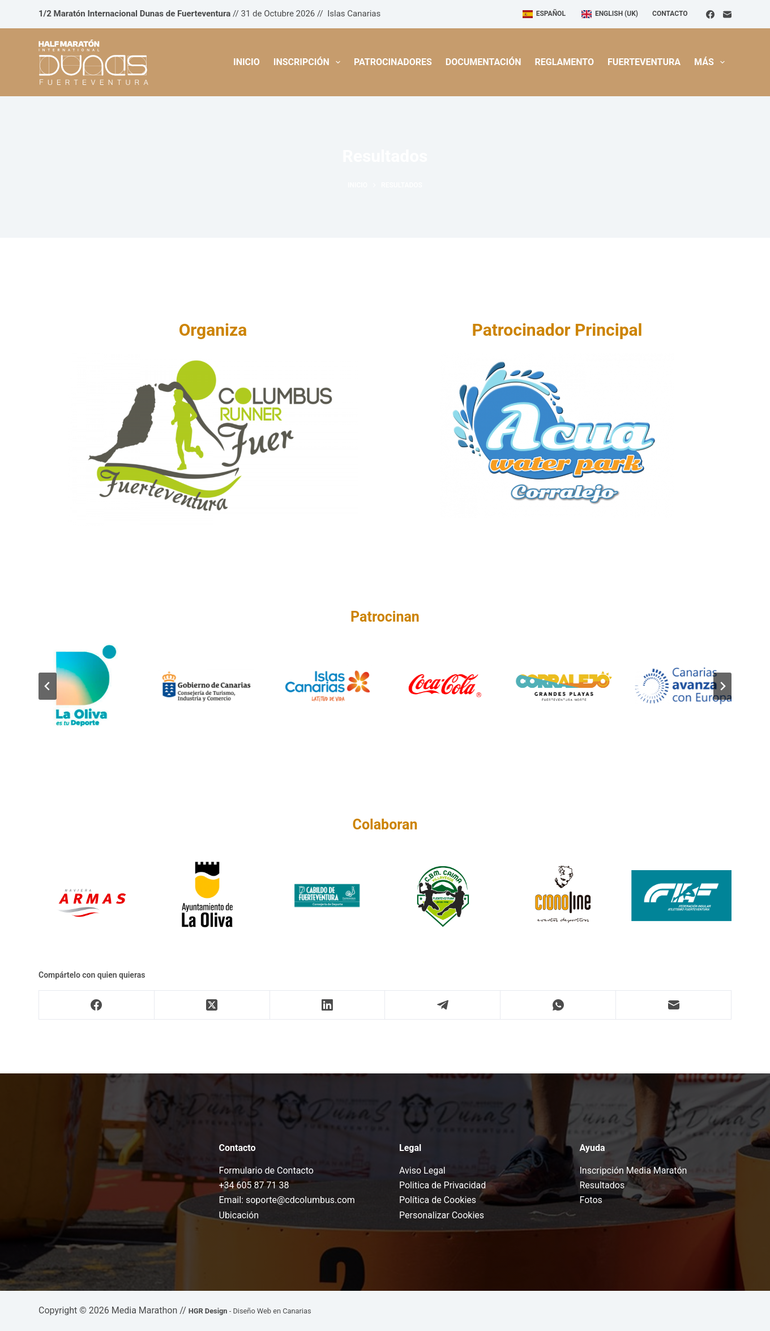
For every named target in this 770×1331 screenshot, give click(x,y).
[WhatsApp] (558, 1005)
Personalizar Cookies (441, 1215)
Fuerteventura (644, 62)
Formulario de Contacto (266, 1170)
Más (711, 62)
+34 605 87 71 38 (254, 1185)
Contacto (669, 14)
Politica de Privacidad (442, 1185)
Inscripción (309, 62)
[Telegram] (442, 1005)
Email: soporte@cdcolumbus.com (287, 1200)
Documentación (483, 62)
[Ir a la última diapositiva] (47, 686)
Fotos (591, 1200)
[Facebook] (710, 14)
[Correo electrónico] (727, 14)
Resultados (602, 1185)
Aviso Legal (422, 1170)
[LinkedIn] (328, 1005)
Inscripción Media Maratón (633, 1170)
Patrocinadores (393, 62)
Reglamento (564, 62)
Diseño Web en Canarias (272, 1311)
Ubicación (239, 1215)
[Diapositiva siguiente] (722, 686)
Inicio (246, 62)
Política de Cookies (437, 1200)
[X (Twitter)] (212, 1005)
